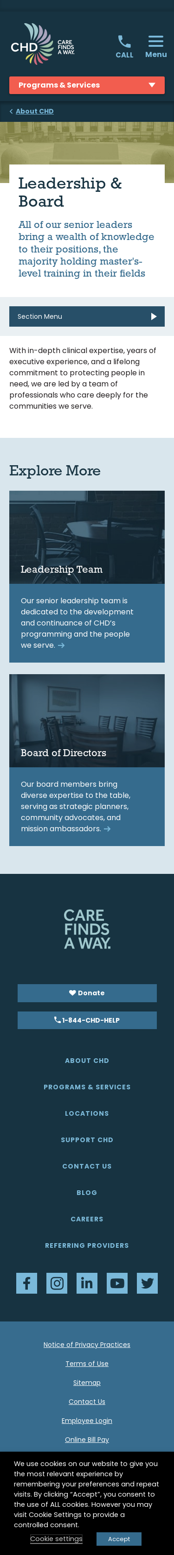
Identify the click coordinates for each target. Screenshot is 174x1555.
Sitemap (87, 1382)
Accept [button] (119, 1539)
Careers (87, 1219)
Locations (87, 1113)
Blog (87, 1192)
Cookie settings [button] (56, 1538)
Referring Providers (87, 1245)
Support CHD (87, 1139)
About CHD (87, 1060)
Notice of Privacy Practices (87, 1344)
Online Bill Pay (87, 1439)
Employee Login (87, 1420)
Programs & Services (87, 1087)
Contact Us (87, 1166)
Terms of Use (87, 1363)
